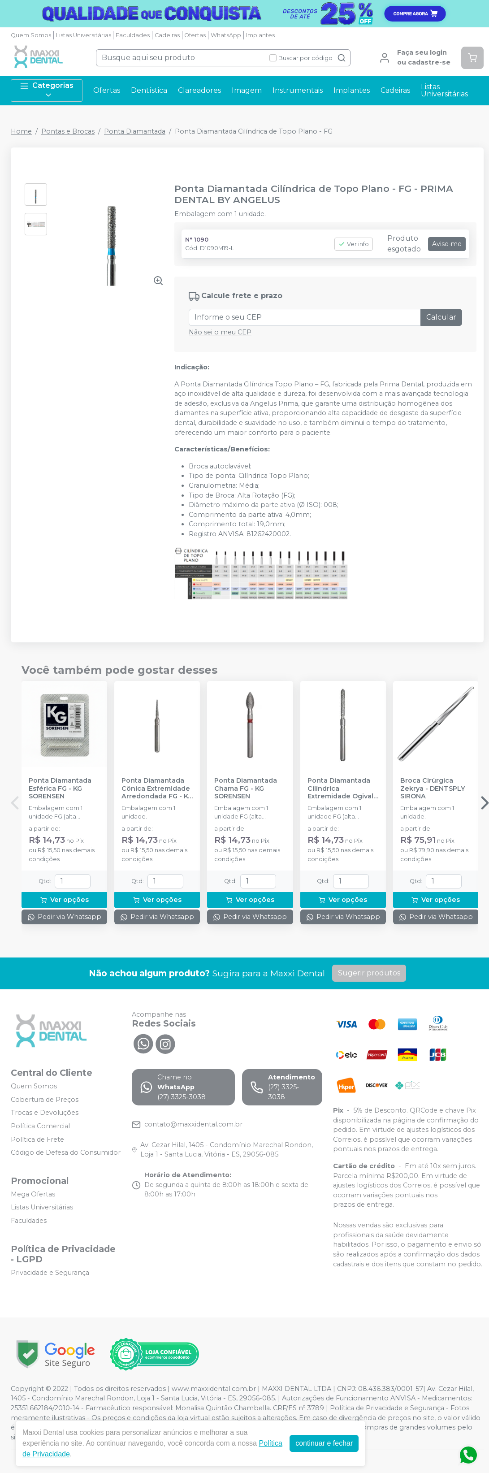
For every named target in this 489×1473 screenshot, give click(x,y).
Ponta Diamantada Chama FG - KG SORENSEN (245, 788)
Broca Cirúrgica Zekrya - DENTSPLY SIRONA (432, 788)
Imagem (247, 90)
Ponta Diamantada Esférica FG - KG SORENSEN (60, 788)
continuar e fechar (324, 1443)
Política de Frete (37, 1139)
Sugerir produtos (369, 973)
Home (21, 131)
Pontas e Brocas (68, 131)
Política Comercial (40, 1126)
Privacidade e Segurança (50, 1273)
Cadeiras (167, 35)
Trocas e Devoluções (44, 1113)
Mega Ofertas (33, 1194)
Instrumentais (298, 90)
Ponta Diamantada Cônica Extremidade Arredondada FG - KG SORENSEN (157, 788)
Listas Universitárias (83, 35)
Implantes (260, 35)
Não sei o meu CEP (220, 332)
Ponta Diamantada (134, 131)
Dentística (149, 90)
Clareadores (199, 90)
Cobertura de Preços (44, 1100)
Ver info (353, 244)
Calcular (441, 317)
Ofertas (195, 35)
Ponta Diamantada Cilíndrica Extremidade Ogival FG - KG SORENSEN (340, 788)
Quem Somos (31, 35)
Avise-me (447, 244)
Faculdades (133, 35)
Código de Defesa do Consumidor (66, 1152)
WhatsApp (226, 35)
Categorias (47, 90)
